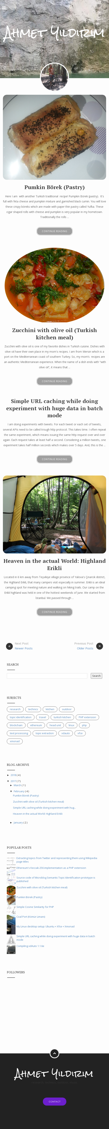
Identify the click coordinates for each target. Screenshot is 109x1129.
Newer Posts (24, 648)
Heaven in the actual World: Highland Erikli (54, 564)
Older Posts (85, 648)
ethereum (36, 725)
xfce (80, 733)
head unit (55, 725)
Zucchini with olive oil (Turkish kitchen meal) (54, 333)
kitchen (50, 709)
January (18, 822)
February (19, 791)
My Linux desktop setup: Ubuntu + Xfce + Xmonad (45, 926)
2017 (14, 781)
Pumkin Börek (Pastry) (54, 187)
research (15, 709)
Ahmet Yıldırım (54, 32)
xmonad (15, 741)
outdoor (67, 709)
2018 (14, 775)
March (18, 785)
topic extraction (45, 733)
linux (71, 725)
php (84, 725)
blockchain (16, 725)
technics (33, 709)
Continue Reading (54, 231)
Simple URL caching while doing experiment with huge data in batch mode (54, 408)
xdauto (65, 733)
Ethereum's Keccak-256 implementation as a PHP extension (51, 868)
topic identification (20, 717)
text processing (19, 733)
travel (42, 717)
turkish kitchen (62, 717)
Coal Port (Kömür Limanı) (30, 916)
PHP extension (87, 717)
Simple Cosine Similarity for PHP (35, 907)
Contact (55, 1101)
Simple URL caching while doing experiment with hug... (44, 807)
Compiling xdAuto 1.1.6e (30, 946)
